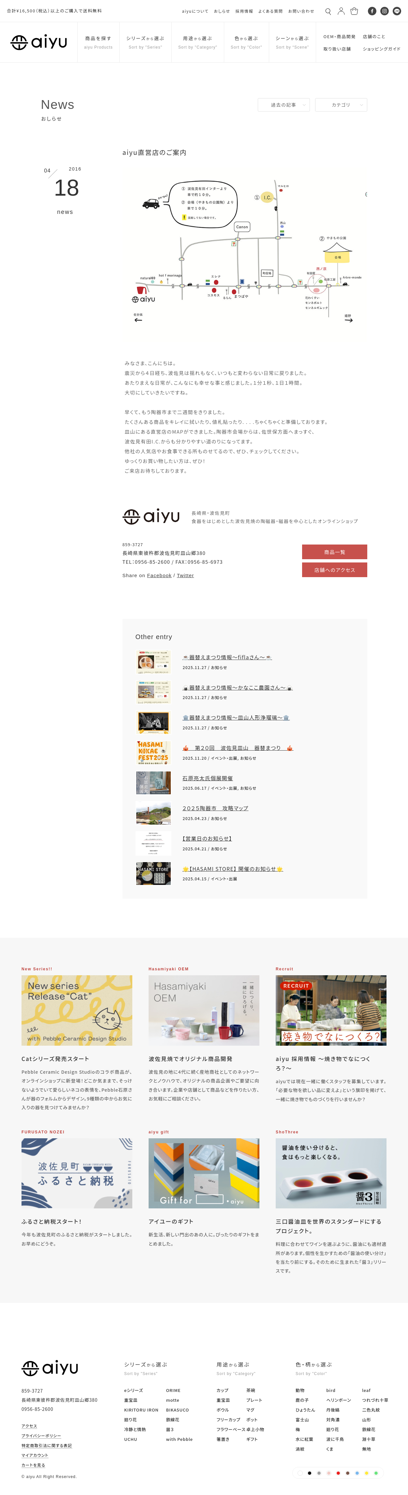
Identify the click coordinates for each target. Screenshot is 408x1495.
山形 (366, 1419)
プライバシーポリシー (41, 1436)
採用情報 (244, 11)
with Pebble (179, 1439)
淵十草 (368, 1439)
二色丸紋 (371, 1410)
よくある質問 (270, 11)
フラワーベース (231, 1429)
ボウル (223, 1410)
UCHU (130, 1439)
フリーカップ (228, 1419)
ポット (252, 1419)
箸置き (223, 1439)
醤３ (170, 1429)
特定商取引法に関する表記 (47, 1445)
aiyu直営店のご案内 (155, 152)
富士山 (302, 1419)
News (58, 104)
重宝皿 (131, 1400)
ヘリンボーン (338, 1400)
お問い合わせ (301, 11)
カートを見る (33, 1465)
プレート (254, 1400)
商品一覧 (335, 551)
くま (329, 1449)
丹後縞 (333, 1410)
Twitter (185, 575)
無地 (366, 1449)
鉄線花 (172, 1419)
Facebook (159, 575)
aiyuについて (195, 11)
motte (172, 1400)
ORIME (173, 1390)
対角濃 (333, 1419)
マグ (250, 1410)
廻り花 (130, 1419)
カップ (223, 1390)
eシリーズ (133, 1390)
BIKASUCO (177, 1410)
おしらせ (222, 11)
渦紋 (300, 1449)
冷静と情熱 (135, 1429)
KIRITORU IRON (141, 1410)
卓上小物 (255, 1429)
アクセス (29, 1426)
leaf (366, 1390)
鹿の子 (302, 1400)
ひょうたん (305, 1410)
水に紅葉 (304, 1439)
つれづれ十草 (375, 1400)
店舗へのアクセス (335, 569)
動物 (300, 1390)
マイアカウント (35, 1455)
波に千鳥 (335, 1439)
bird (330, 1390)
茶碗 (250, 1390)
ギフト (252, 1439)
